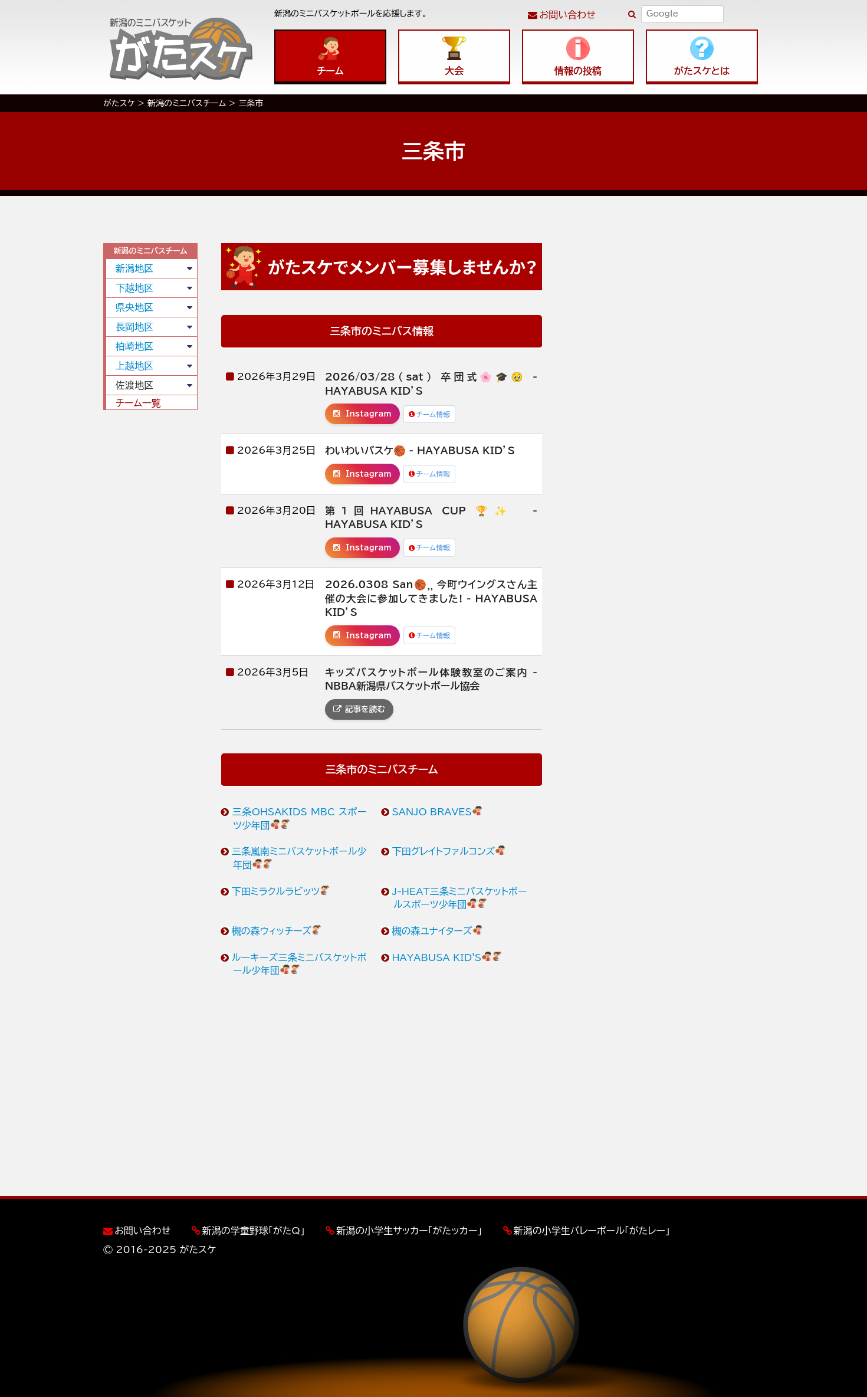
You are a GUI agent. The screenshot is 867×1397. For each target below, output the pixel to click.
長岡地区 (134, 327)
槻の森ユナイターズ (438, 931)
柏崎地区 (134, 346)
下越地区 (134, 288)
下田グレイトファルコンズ (449, 851)
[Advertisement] (150, 599)
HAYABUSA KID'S (448, 957)
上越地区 (134, 365)
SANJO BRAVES (437, 811)
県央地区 (134, 307)
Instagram (362, 413)
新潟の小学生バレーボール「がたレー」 (592, 1230)
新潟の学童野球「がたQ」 (253, 1230)
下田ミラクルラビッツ (281, 891)
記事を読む (359, 709)
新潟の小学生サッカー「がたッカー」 (409, 1230)
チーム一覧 (138, 403)
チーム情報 (430, 414)
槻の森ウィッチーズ (277, 931)
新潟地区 (134, 268)
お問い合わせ (568, 14)
